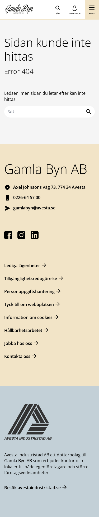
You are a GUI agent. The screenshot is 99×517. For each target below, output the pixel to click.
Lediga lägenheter (22, 265)
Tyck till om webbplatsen (29, 304)
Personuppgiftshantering (29, 291)
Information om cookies (28, 317)
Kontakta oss (17, 356)
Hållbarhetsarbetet (23, 330)
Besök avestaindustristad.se (32, 488)
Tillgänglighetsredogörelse (30, 278)
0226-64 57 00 (26, 197)
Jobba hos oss (18, 343)
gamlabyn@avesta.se (34, 208)
